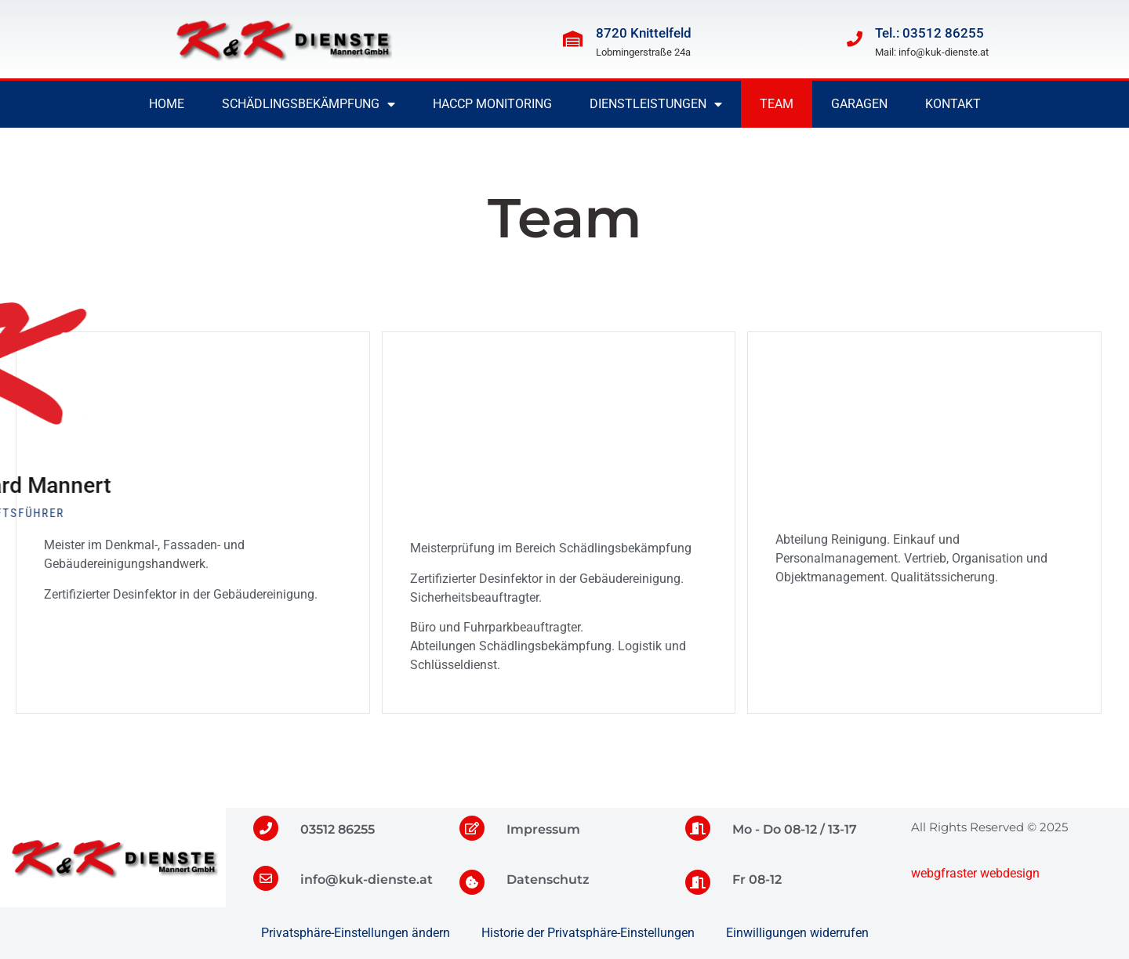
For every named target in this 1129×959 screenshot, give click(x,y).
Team (776, 103)
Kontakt (953, 103)
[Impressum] (472, 828)
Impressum (543, 829)
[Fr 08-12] (697, 882)
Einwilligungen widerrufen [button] (797, 932)
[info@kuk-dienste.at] (265, 878)
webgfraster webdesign (975, 873)
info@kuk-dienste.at (366, 879)
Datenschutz (548, 879)
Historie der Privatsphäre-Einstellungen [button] (588, 932)
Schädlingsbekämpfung (308, 104)
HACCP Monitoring (492, 103)
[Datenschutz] (472, 882)
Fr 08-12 (757, 879)
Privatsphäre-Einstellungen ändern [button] (355, 932)
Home (166, 103)
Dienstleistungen (656, 104)
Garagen (859, 103)
